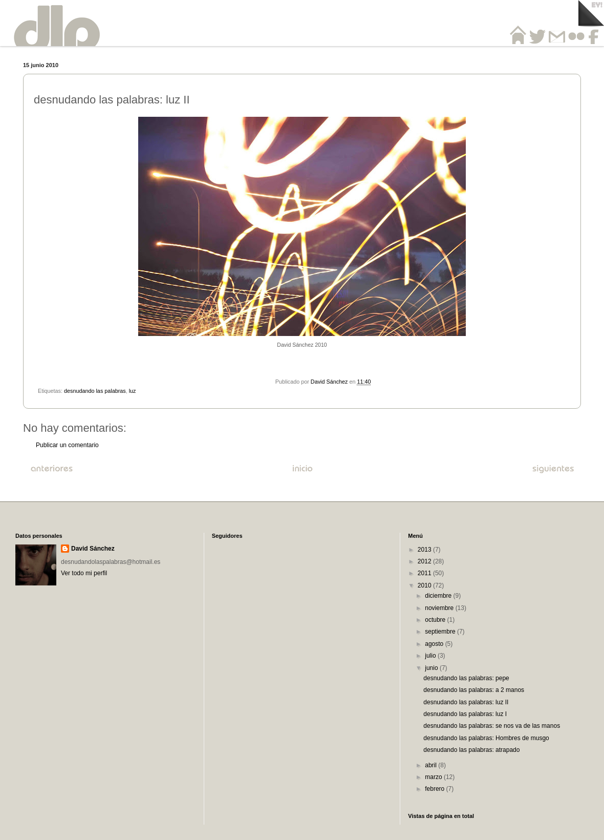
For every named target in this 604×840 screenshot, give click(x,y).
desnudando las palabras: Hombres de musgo (486, 738)
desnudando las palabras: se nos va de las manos (491, 725)
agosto (435, 643)
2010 (425, 585)
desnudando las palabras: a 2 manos (473, 690)
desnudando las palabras (95, 391)
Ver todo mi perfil (84, 573)
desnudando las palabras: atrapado (471, 749)
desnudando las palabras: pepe (466, 678)
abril (431, 765)
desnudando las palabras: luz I (465, 714)
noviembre (440, 608)
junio (432, 667)
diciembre (439, 595)
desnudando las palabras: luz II (465, 702)
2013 (425, 549)
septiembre (441, 631)
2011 (425, 573)
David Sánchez (93, 548)
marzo (434, 777)
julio (431, 655)
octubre (436, 619)
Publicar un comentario (67, 445)
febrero (435, 788)
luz (132, 391)
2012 (425, 561)
